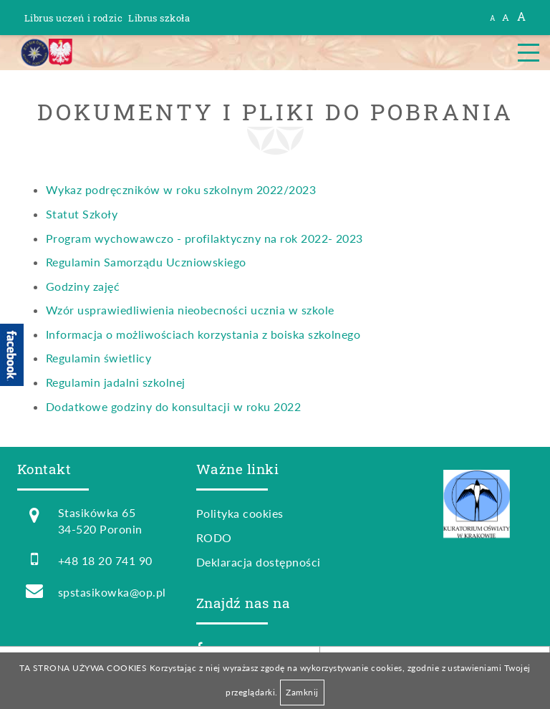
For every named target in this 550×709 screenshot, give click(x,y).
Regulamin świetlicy (98, 358)
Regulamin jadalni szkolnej (115, 382)
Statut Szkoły (81, 214)
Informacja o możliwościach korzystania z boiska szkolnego (203, 334)
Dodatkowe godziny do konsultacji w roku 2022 (173, 406)
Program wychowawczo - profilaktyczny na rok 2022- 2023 (204, 238)
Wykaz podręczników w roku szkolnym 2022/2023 (181, 189)
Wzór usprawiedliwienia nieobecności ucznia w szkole (190, 310)
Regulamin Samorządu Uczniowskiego (146, 262)
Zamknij (302, 692)
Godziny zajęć (83, 286)
